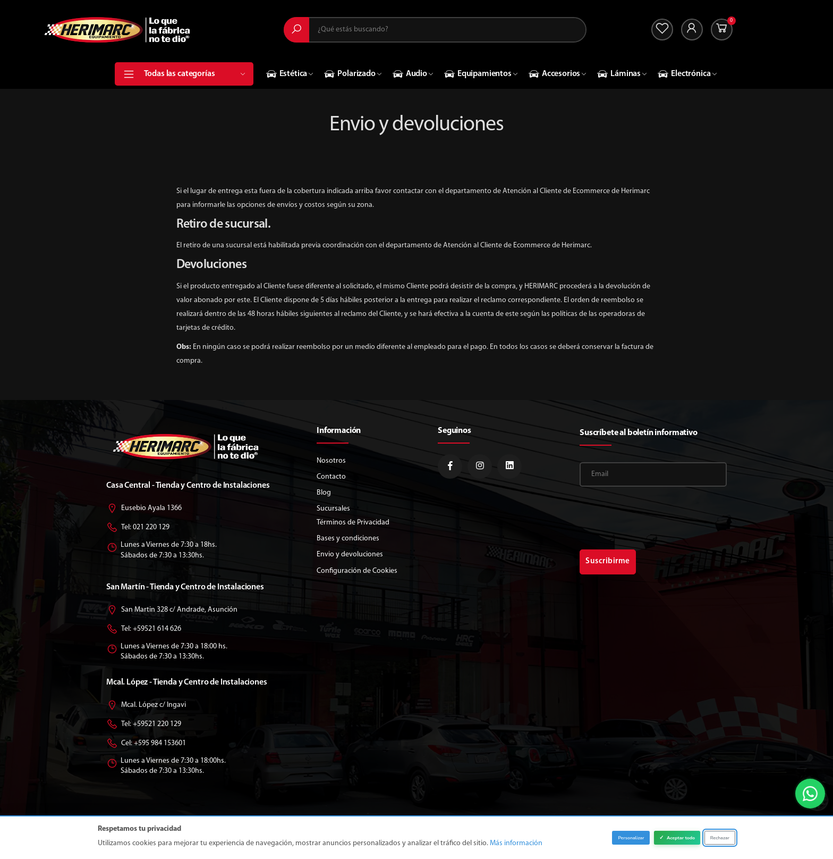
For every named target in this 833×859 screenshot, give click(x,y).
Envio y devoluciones (350, 554)
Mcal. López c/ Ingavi (146, 705)
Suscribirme (607, 561)
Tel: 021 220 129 (137, 528)
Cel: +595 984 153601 (146, 743)
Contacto (331, 477)
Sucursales (333, 509)
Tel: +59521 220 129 (143, 724)
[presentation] (660, 518)
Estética (287, 74)
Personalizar (631, 838)
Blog (324, 493)
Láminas (619, 74)
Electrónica (684, 74)
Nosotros (331, 461)
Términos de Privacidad (353, 523)
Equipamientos (478, 74)
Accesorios (554, 74)
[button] (722, 29)
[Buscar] (296, 30)
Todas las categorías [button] (194, 74)
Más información (516, 843)
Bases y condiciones (348, 539)
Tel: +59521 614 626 (143, 629)
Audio (410, 74)
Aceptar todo (677, 837)
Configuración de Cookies (357, 571)
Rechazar (719, 838)
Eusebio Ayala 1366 (144, 508)
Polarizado (349, 74)
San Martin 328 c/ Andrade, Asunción (171, 610)
